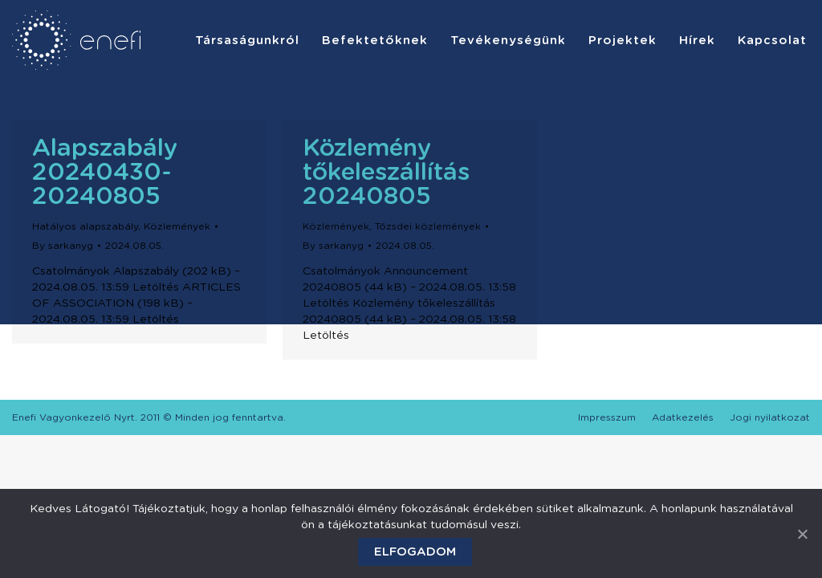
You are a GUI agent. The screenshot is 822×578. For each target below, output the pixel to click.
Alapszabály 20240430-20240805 (104, 172)
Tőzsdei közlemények (428, 226)
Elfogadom (415, 552)
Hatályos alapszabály (85, 226)
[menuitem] (247, 40)
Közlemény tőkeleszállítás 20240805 (386, 172)
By (62, 245)
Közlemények (177, 226)
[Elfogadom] (802, 534)
